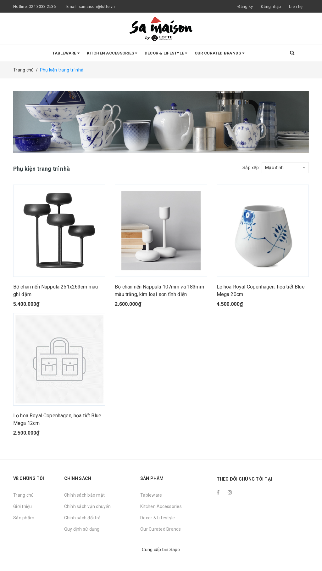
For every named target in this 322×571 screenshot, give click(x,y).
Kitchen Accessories (112, 53)
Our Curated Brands (219, 53)
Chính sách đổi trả (82, 517)
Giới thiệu (22, 506)
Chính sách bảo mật (84, 495)
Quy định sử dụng (82, 529)
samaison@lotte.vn (97, 6)
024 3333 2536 (43, 6)
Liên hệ (296, 6)
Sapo (174, 549)
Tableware (66, 53)
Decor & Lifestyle (166, 53)
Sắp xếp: (251, 167)
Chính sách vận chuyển (87, 506)
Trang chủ (23, 495)
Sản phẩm (23, 517)
